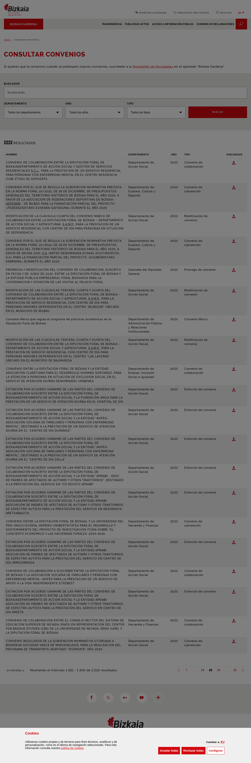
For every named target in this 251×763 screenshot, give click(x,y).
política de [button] (72, 748)
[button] (223, 742)
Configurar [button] (217, 750)
